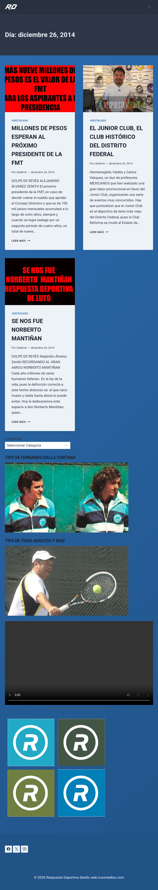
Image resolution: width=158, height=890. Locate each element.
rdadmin (21, 172)
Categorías (13, 439)
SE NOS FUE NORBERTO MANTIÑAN (27, 330)
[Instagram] (24, 849)
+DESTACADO (20, 120)
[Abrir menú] (149, 7)
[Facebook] (8, 849)
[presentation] (40, 88)
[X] (16, 849)
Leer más (21, 240)
